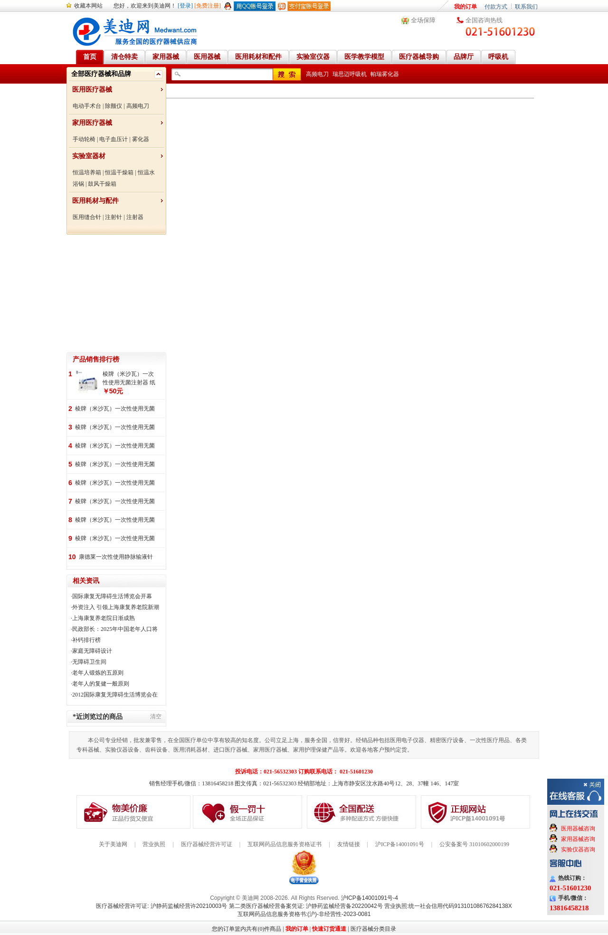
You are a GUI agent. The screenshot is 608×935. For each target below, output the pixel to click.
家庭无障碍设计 (92, 651)
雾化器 (140, 139)
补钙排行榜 (86, 640)
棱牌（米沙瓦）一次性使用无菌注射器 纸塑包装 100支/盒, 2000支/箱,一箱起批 (115, 409)
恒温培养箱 (87, 172)
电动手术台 (87, 106)
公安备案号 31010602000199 (474, 844)
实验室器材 (88, 156)
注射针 (113, 217)
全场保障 (423, 20)
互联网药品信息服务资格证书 (284, 844)
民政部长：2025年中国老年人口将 (115, 629)
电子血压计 (113, 139)
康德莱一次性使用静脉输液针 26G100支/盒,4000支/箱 (116, 557)
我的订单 (465, 6)
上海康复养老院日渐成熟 (103, 618)
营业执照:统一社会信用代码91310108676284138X (448, 906)
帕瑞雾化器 (384, 74)
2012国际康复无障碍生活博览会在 (115, 694)
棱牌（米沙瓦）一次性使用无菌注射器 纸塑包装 (115, 520)
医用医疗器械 (92, 89)
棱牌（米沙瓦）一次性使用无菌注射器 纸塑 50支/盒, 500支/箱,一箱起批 (116, 502)
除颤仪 (113, 106)
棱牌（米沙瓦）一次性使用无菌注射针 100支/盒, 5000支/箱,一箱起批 (115, 428)
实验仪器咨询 (578, 849)
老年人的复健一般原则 (100, 683)
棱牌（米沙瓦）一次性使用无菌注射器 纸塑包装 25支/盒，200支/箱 (116, 465)
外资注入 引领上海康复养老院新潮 (115, 607)
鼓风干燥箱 (102, 184)
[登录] (185, 5)
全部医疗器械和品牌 (101, 73)
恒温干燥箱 (119, 172)
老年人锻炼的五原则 (98, 672)
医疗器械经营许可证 (206, 844)
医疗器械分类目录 (373, 928)
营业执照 (153, 844)
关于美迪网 (113, 844)
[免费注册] (207, 5)
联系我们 (526, 6)
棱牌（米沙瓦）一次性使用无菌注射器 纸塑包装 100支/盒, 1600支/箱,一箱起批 (130, 379)
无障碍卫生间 (89, 661)
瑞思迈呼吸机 (349, 74)
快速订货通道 (329, 928)
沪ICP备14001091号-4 (369, 898)
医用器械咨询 (578, 828)
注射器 (134, 217)
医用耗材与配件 (95, 200)
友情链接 (348, 844)
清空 (156, 716)
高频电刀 (137, 106)
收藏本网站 (88, 5)
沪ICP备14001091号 (399, 844)
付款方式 (495, 6)
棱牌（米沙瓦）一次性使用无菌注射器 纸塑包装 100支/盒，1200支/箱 (115, 539)
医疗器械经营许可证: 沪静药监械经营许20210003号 (161, 906)
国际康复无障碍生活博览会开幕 (112, 596)
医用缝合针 (87, 217)
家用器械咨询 (578, 839)
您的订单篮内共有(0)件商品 (246, 928)
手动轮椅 (84, 139)
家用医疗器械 (92, 122)
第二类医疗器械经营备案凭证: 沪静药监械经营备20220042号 (306, 906)
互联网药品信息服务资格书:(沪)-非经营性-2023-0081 (304, 914)
